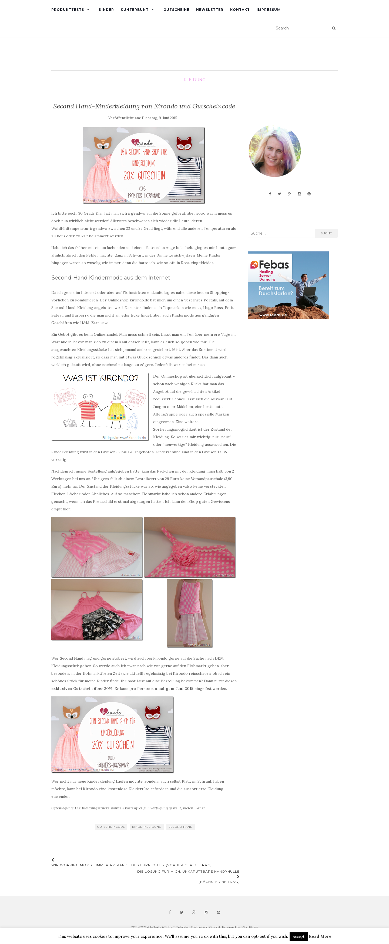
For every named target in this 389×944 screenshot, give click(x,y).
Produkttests (67, 10)
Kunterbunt (135, 10)
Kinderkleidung (147, 827)
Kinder (106, 10)
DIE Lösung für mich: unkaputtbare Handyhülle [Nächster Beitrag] (188, 876)
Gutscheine (176, 10)
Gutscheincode (111, 827)
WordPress (250, 927)
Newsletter (209, 10)
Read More (320, 936)
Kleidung (194, 79)
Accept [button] (298, 936)
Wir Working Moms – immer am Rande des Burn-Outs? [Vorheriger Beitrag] (131, 862)
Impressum (269, 10)
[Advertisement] (288, 366)
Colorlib (215, 927)
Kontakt (240, 10)
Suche (326, 233)
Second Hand (181, 827)
